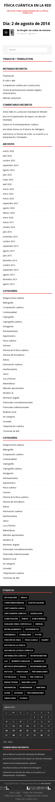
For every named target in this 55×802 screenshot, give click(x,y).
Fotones (7, 345)
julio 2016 (7, 231)
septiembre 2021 (10, 203)
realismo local (29, 682)
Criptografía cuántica (12, 321)
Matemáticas (9, 383)
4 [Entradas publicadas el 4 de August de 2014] (6, 721)
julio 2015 (7, 255)
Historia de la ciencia (14, 645)
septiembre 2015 (10, 246)
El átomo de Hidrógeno (33, 129)
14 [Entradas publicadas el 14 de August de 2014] (27, 726)
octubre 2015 (9, 241)
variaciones (10, 698)
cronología (36, 613)
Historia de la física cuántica (15, 350)
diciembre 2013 (10, 279)
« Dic (5, 742)
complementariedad (14, 603)
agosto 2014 (8, 274)
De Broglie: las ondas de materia (33, 30)
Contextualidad (10, 312)
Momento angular (11, 397)
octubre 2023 (9, 160)
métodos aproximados (15, 666)
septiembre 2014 (10, 269)
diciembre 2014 (10, 260)
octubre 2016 (9, 227)
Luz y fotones (9, 378)
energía (39, 624)
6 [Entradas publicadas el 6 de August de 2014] (20, 721)
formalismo (25, 634)
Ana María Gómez (11, 129)
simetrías (40, 687)
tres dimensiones (35, 693)
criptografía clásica (14, 608)
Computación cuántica (13, 307)
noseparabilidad (38, 666)
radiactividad (11, 682)
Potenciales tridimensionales (16, 407)
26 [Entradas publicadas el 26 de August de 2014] (13, 735)
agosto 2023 (8, 170)
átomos (23, 698)
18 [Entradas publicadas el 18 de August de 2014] (6, 730)
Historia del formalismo (13, 355)
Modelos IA (8, 393)
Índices (6, 359)
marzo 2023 (8, 189)
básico (24, 597)
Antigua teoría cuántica (13, 298)
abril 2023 (7, 184)
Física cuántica (9, 340)
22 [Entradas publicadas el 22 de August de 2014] (35, 730)
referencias (10, 687)
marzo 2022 (8, 198)
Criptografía (8, 317)
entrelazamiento (12, 629)
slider (7, 693)
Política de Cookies (13, 795)
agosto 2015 (8, 250)
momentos (39, 661)
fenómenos (9, 634)
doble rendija (38, 619)
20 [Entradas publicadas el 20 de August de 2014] (20, 730)
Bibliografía (8, 302)
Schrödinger (26, 687)
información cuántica (15, 656)
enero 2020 (8, 217)
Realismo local (9, 412)
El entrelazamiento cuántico (26, 124)
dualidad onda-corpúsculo (18, 624)
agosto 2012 (8, 284)
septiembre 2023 (10, 165)
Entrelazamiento (10, 331)
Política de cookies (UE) (26, 799)
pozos (23, 677)
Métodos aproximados (13, 388)
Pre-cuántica (36, 677)
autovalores (10, 597)
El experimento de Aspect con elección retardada (31, 758)
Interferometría (10, 369)
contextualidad (36, 603)
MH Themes (46, 783)
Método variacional (12, 98)
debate (25, 619)
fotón (38, 634)
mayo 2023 (8, 179)
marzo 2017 (8, 222)
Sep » (10, 742)
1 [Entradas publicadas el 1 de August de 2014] (34, 717)
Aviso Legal (15, 792)
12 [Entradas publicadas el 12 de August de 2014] (13, 726)
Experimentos (9, 336)
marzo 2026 (8, 151)
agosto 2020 (8, 208)
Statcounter (5, 788)
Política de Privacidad (32, 792)
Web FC (34, 33)
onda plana (22, 671)
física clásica (31, 640)
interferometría (38, 656)
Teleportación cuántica (13, 426)
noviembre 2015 (10, 236)
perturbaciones (39, 671)
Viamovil (7, 134)
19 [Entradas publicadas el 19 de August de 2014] (13, 730)
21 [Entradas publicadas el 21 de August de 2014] (27, 730)
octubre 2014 (9, 265)
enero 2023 (8, 193)
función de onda (12, 640)
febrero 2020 (9, 212)
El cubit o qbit (9, 80)
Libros (6, 374)
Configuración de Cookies (36, 795)
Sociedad (7, 421)
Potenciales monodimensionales (18, 402)
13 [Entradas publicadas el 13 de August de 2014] (20, 726)
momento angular (21, 661)
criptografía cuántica (15, 613)
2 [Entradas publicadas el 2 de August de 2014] (41, 717)
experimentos (32, 629)
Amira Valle (8, 111)
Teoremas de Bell (11, 431)
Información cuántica (12, 364)
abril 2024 (7, 155)
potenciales (10, 677)
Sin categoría (9, 416)
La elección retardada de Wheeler (31, 111)
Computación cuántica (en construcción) (21, 85)
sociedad (18, 693)
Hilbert (45, 640)
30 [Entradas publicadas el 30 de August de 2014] (41, 735)
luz (6, 661)
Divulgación (8, 326)
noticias (8, 671)
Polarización (8, 75)
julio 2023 (7, 174)
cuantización (11, 619)
